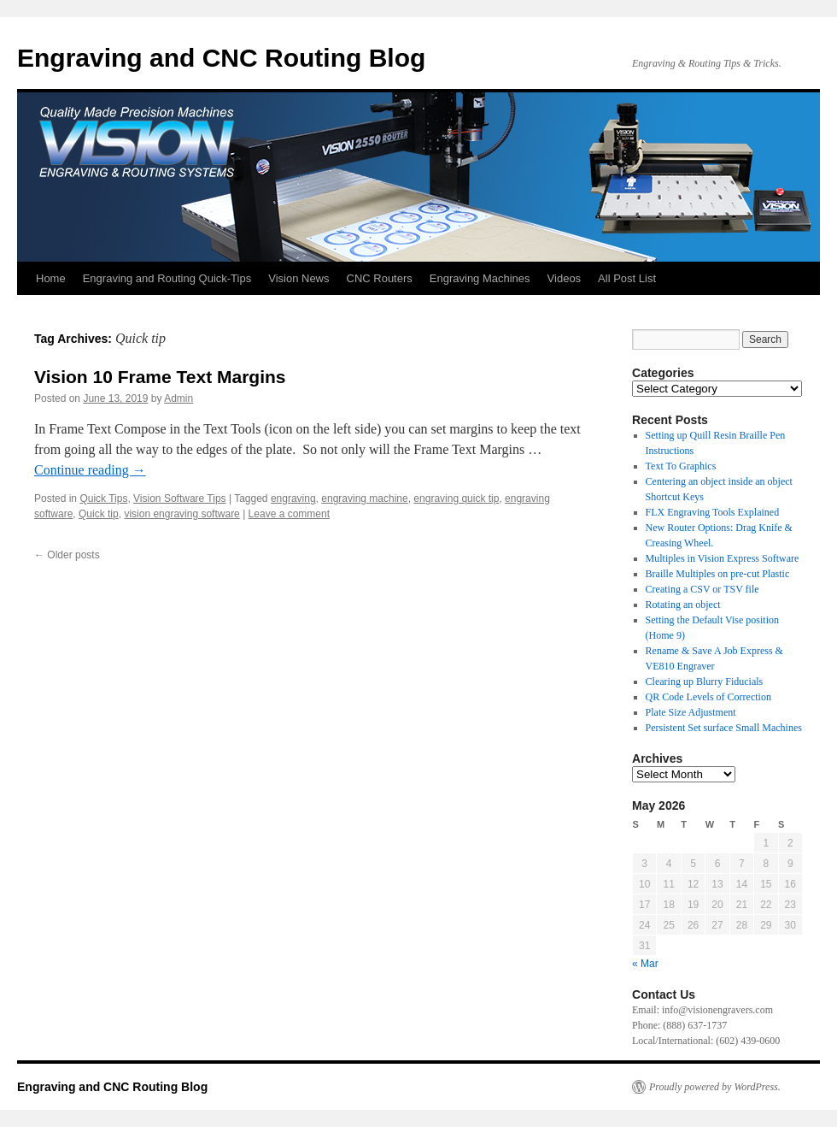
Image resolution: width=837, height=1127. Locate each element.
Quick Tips (103, 498)
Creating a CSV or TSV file (702, 589)
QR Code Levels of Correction (711, 697)
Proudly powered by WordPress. (715, 1087)
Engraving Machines (480, 278)
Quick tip (99, 514)
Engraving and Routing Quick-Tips (167, 278)
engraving (293, 498)
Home (51, 278)
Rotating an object (683, 605)
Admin (178, 398)
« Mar (645, 964)
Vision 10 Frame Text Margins (160, 376)
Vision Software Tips (179, 498)
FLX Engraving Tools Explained (713, 512)
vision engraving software (181, 514)
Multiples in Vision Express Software (722, 558)
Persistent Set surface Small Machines (724, 728)
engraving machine (364, 498)
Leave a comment (289, 514)
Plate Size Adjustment (691, 712)
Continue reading (90, 470)
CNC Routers (380, 278)
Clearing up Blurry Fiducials (705, 681)
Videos (564, 278)
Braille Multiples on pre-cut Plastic (718, 574)
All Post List (627, 278)
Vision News (298, 278)
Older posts (67, 555)
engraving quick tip (456, 498)
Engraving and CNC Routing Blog (221, 58)
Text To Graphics (681, 466)
